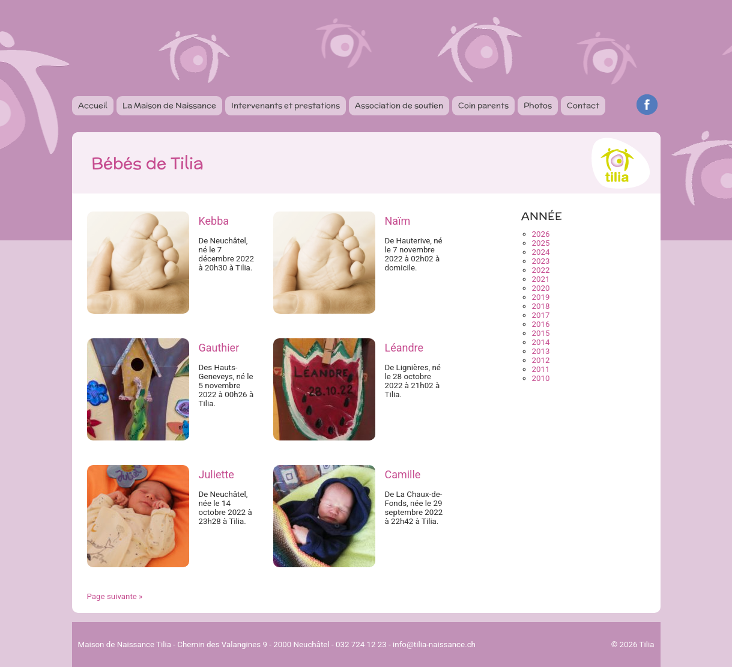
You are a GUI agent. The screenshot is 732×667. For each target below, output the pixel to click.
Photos (538, 105)
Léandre (403, 347)
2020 (541, 288)
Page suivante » (115, 596)
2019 (541, 297)
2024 (541, 252)
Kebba (213, 221)
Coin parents (483, 105)
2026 (541, 234)
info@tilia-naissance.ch (434, 644)
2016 (541, 324)
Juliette (216, 474)
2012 (541, 360)
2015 (541, 333)
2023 (541, 261)
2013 (541, 351)
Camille (402, 474)
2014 (541, 342)
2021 (541, 279)
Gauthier (218, 347)
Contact (583, 105)
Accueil (92, 105)
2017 (541, 315)
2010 (541, 378)
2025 (541, 243)
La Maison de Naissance (169, 105)
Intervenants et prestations (285, 105)
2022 (541, 270)
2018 (541, 306)
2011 (541, 369)
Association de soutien (399, 105)
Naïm (397, 221)
